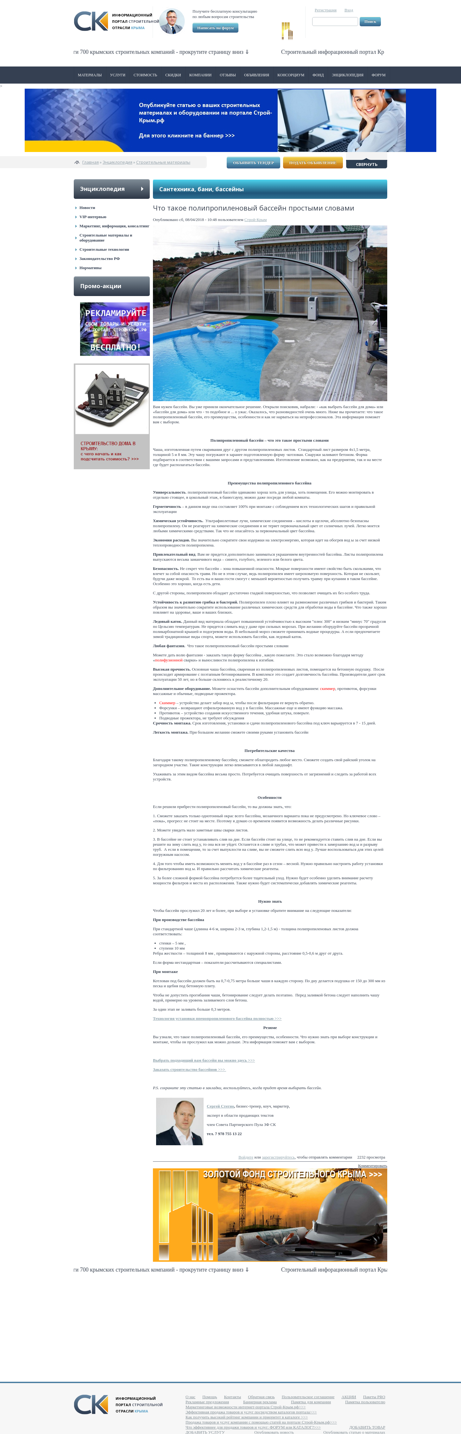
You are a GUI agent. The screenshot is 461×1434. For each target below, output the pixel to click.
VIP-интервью (92, 216)
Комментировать (372, 1165)
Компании (200, 75)
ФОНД (318, 75)
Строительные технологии (104, 249)
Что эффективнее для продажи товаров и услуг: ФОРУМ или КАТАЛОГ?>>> (253, 1427)
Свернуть (367, 164)
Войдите (245, 1157)
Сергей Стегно (220, 1106)
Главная (90, 162)
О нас (190, 1396)
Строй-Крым (255, 219)
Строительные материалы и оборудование (105, 238)
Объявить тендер (253, 162)
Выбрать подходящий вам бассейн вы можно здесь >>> (204, 1060)
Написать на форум (215, 27)
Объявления (256, 75)
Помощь (209, 1396)
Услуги (117, 75)
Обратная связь (261, 1396)
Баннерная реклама (260, 1401)
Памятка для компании (311, 1401)
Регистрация (326, 10)
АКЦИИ (349, 1396)
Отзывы (228, 75)
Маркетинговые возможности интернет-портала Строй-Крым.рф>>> (246, 1407)
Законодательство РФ (99, 258)
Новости (87, 207)
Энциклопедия (347, 75)
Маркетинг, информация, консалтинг (114, 226)
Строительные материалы (163, 162)
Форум (379, 75)
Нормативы (90, 267)
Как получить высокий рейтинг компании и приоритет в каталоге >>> (247, 1417)
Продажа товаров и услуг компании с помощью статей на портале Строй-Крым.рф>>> (261, 1422)
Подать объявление (313, 162)
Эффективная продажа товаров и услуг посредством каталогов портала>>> (251, 1412)
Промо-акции (100, 286)
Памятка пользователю (365, 1401)
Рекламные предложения (207, 1401)
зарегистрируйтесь (278, 1157)
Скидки (173, 75)
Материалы (90, 75)
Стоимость (145, 75)
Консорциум (290, 75)
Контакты (232, 1396)
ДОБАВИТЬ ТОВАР (367, 1427)
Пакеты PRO (374, 1396)
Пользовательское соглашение (308, 1396)
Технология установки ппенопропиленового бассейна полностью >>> (217, 1018)
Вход (348, 10)
